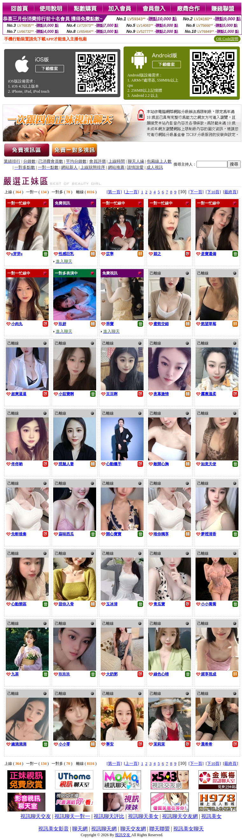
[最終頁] (230, 191)
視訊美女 (211, 816)
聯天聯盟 (159, 828)
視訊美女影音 (53, 828)
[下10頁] (213, 191)
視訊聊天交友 (35, 816)
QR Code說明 (227, 39)
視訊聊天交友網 (180, 816)
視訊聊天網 (104, 828)
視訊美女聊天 (188, 828)
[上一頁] (131, 191)
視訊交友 (123, 835)
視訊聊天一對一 (72, 816)
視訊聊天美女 (143, 816)
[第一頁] (114, 191)
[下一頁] (196, 191)
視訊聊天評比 (109, 816)
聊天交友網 (133, 828)
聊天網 (80, 828)
